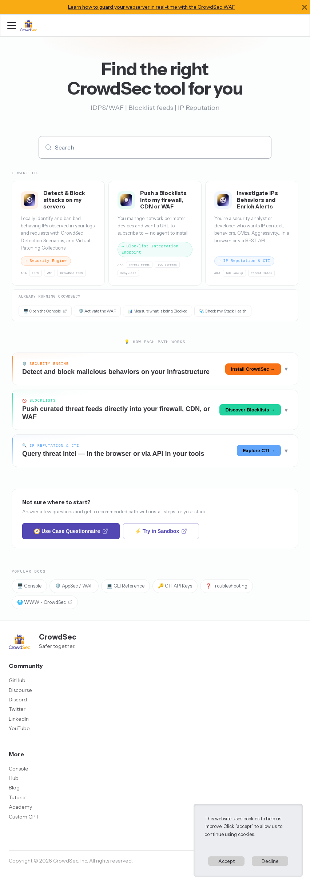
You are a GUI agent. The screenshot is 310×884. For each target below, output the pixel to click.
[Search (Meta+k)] (155, 147)
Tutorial (18, 797)
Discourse (20, 690)
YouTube (19, 728)
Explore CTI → (259, 450)
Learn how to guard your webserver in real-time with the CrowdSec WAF (151, 7)
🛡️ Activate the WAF (97, 311)
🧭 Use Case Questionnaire (71, 531)
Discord (18, 699)
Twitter (17, 709)
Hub (14, 778)
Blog (14, 787)
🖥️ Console (29, 586)
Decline (270, 861)
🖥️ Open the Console (45, 311)
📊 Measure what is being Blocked (157, 311)
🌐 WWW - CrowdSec (44, 602)
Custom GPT (24, 816)
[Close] (304, 7)
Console (18, 768)
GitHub (17, 680)
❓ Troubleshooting (226, 586)
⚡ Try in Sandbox (161, 531)
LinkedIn (19, 719)
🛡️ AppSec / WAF (74, 586)
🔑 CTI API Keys (175, 586)
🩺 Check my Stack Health (223, 311)
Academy (20, 807)
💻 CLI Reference (125, 586)
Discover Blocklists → (250, 410)
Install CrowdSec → (253, 369)
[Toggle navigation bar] (11, 25)
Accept (226, 861)
